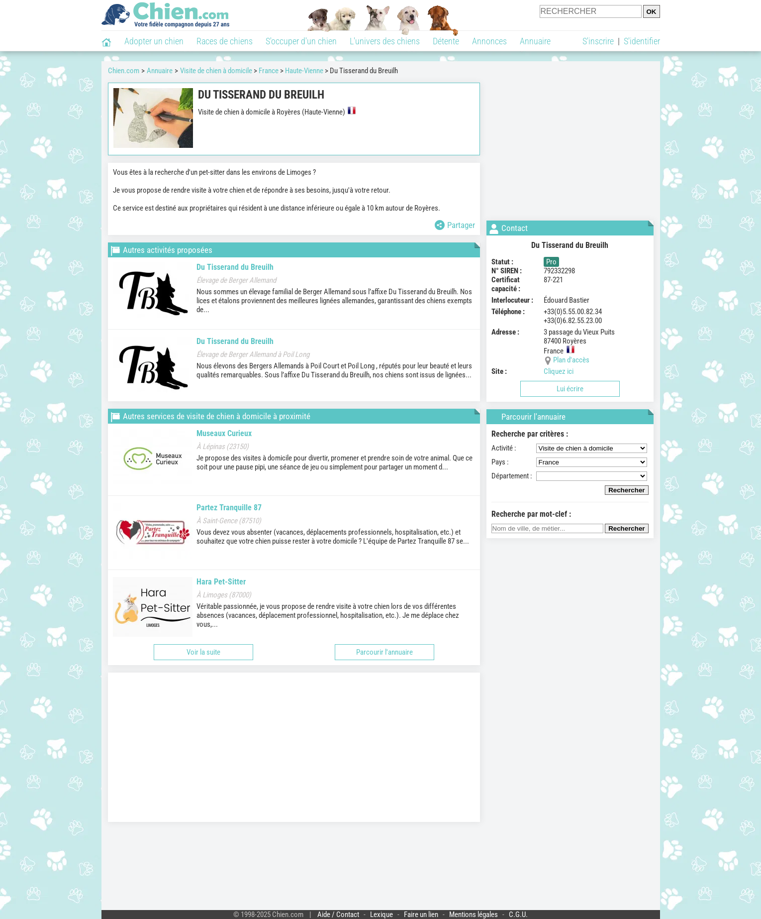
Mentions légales (473, 914)
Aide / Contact (338, 914)
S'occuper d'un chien (301, 41)
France (269, 70)
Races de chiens (224, 41)
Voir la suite (203, 652)
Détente (446, 41)
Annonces (489, 41)
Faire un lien (421, 914)
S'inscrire (598, 41)
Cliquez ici (558, 371)
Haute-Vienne (304, 70)
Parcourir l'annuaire (384, 652)
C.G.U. (518, 914)
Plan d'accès (571, 359)
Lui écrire (570, 388)
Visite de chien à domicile (216, 70)
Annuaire (535, 41)
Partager (455, 225)
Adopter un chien (154, 41)
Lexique (381, 914)
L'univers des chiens (385, 41)
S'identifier (642, 41)
